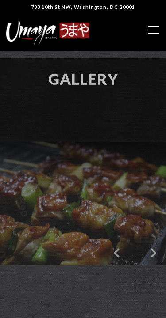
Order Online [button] (83, 306)
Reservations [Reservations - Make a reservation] (83, 284)
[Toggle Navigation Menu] (154, 30)
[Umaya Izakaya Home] (48, 32)
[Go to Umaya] (83, 7)
